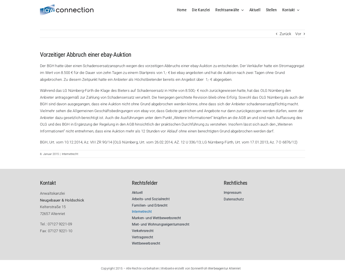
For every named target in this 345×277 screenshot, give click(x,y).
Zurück (285, 34)
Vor (298, 34)
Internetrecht (70, 154)
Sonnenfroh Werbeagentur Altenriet (216, 268)
